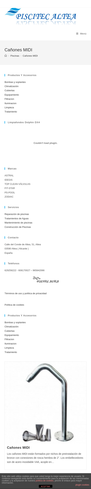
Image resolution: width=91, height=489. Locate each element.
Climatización (11, 86)
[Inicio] (6, 55)
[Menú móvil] (81, 33)
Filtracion (9, 99)
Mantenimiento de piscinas (18, 222)
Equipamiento (12, 94)
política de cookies (44, 480)
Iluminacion (10, 103)
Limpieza (9, 107)
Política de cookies (14, 304)
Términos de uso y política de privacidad (26, 293)
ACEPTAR (45, 486)
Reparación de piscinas (17, 214)
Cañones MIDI (30, 55)
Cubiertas (10, 90)
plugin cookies (82, 485)
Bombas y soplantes (15, 82)
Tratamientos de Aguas (17, 218)
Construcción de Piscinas (18, 227)
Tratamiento (11, 111)
